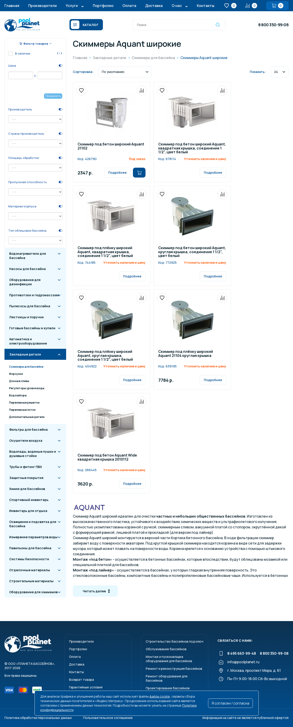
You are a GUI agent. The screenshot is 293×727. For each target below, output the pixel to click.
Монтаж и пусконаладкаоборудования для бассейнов (169, 659)
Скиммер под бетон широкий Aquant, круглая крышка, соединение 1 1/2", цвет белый (192, 252)
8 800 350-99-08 (273, 24)
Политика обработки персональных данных (38, 718)
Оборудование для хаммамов (33, 592)
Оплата (129, 5)
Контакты (205, 5)
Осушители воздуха (25, 440)
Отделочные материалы (29, 570)
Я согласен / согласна (230, 703)
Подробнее (117, 172)
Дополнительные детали (26, 417)
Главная (11, 5)
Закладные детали (25, 354)
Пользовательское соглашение (108, 718)
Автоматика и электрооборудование (28, 341)
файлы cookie (159, 696)
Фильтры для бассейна (28, 429)
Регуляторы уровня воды (26, 388)
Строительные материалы (31, 581)
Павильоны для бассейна (30, 548)
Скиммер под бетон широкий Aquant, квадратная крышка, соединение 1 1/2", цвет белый (192, 148)
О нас (177, 5)
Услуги (72, 5)
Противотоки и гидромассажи (34, 295)
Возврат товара (81, 679)
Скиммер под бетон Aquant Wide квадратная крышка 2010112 (107, 457)
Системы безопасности (29, 559)
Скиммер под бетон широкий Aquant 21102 (111, 146)
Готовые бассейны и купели (32, 328)
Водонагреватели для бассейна (27, 255)
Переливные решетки (24, 402)
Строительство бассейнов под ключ (174, 641)
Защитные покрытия (26, 478)
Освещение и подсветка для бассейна (32, 524)
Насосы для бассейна (27, 269)
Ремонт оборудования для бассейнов (166, 678)
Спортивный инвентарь (28, 500)
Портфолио (103, 5)
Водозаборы (18, 395)
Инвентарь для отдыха (28, 511)
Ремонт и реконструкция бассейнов (174, 668)
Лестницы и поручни (26, 317)
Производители (42, 5)
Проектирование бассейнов (168, 688)
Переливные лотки (22, 410)
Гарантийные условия (85, 687)
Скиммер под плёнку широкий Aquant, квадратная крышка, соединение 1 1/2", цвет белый (105, 252)
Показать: (258, 72)
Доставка (154, 5)
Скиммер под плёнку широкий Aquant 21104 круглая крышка (185, 354)
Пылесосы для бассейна (29, 306)
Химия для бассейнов (27, 489)
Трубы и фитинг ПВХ (25, 467)
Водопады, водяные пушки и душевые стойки (32, 453)
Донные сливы (19, 381)
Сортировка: (83, 72)
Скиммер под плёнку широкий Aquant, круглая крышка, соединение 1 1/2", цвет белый (105, 356)
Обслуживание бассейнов (166, 649)
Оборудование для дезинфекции (25, 282)
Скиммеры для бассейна (26, 367)
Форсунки (16, 374)
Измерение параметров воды (33, 537)
